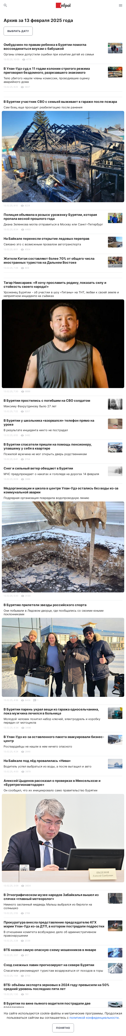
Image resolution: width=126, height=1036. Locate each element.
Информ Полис (63, 5)
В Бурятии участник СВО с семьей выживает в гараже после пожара (60, 102)
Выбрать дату (18, 31)
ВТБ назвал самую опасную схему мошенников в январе (50, 950)
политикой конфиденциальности (94, 1017)
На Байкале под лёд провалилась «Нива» (37, 761)
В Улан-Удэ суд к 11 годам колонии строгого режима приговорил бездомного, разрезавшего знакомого (47, 70)
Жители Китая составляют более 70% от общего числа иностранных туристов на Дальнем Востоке (49, 260)
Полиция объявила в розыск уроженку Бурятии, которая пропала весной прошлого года (50, 217)
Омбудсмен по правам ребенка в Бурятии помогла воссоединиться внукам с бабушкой (45, 47)
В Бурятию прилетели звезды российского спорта (45, 605)
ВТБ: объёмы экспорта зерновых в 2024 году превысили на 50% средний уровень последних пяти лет (56, 987)
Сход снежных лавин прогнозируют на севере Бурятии (49, 965)
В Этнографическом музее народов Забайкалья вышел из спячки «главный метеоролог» (51, 897)
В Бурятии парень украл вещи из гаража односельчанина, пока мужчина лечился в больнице (51, 711)
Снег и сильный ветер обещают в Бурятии (38, 468)
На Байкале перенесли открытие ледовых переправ (46, 238)
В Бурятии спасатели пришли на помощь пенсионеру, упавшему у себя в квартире (48, 446)
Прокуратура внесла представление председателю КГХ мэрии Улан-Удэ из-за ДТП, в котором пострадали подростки (54, 924)
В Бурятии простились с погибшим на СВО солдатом (47, 400)
